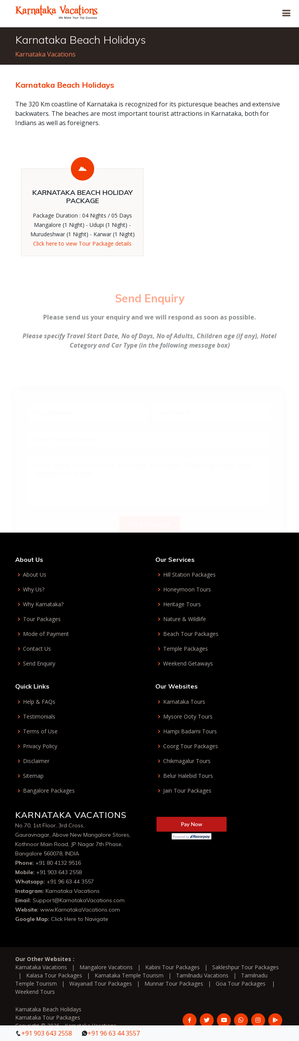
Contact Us (37, 649)
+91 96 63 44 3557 (70, 881)
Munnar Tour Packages (173, 983)
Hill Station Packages (189, 574)
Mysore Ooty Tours (188, 716)
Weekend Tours (35, 991)
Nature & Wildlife (184, 619)
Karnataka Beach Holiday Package (82, 196)
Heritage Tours (182, 604)
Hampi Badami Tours (190, 731)
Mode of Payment (46, 634)
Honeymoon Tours (187, 589)
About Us (34, 574)
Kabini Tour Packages (172, 967)
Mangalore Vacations (106, 967)
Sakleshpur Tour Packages (245, 967)
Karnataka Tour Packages (47, 1017)
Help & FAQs (39, 702)
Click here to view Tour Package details (82, 243)
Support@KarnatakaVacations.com (79, 900)
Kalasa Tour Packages (54, 975)
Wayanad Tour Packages (100, 983)
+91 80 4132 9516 (58, 862)
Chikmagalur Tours (187, 761)
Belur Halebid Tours (188, 776)
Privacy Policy (40, 746)
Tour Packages (42, 619)
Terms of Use (40, 731)
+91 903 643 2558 (59, 872)
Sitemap (33, 776)
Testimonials (39, 716)
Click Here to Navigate (79, 918)
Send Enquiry (39, 663)
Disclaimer (36, 761)
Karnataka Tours (184, 702)
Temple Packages (185, 649)
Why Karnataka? (43, 604)
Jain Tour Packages (187, 790)
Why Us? (33, 589)
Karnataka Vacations (45, 54)
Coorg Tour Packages (190, 746)
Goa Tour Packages (241, 983)
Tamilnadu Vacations (202, 975)
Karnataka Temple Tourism (129, 975)
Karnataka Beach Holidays (48, 1009)
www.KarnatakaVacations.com (80, 909)
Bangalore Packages (49, 790)
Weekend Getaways (188, 663)
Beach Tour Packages (190, 634)
